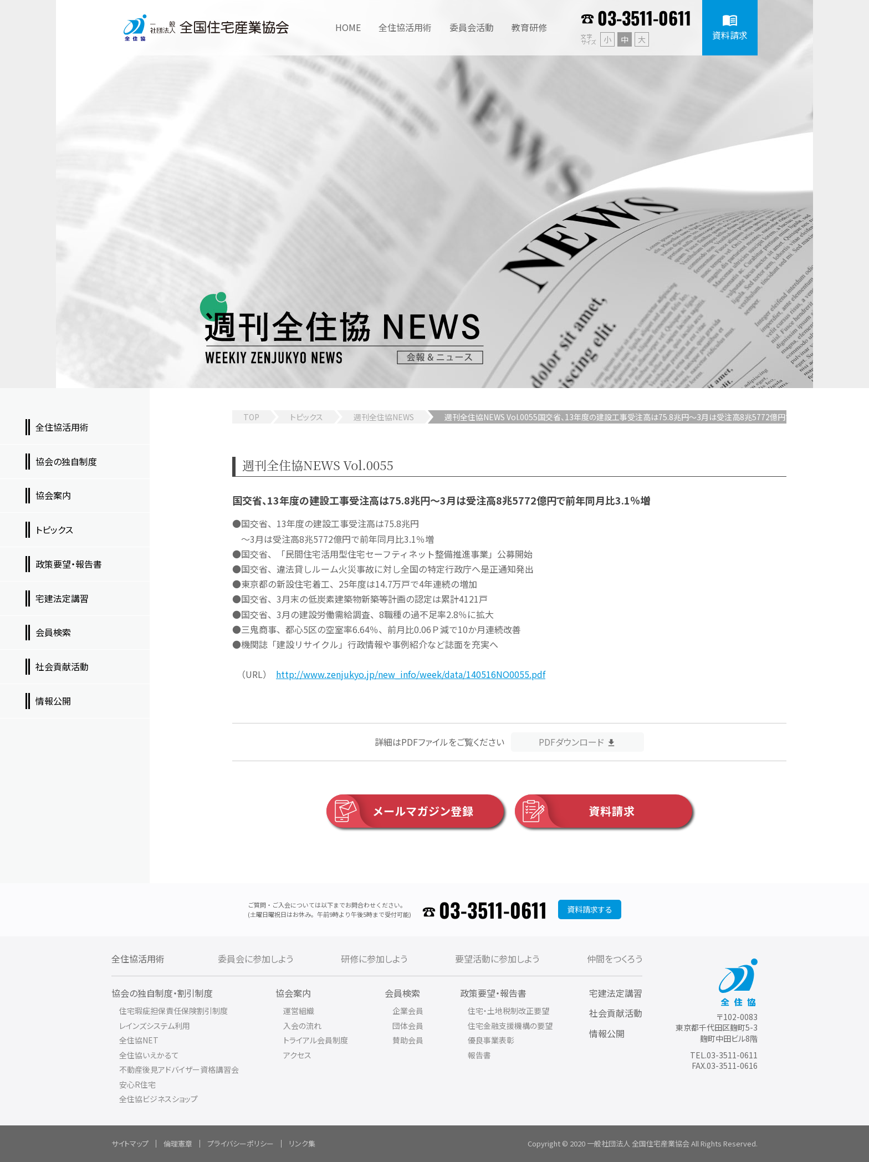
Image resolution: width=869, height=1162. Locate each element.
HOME (348, 27)
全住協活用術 (138, 958)
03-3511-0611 (644, 17)
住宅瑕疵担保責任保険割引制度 (173, 1010)
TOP (251, 416)
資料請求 (575, 811)
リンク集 (302, 1143)
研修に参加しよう (374, 958)
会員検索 (402, 993)
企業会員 (407, 1010)
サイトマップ (130, 1143)
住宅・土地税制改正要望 (508, 1010)
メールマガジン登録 (400, 811)
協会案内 (293, 993)
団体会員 (407, 1025)
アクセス (297, 1055)
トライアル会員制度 (315, 1040)
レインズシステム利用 (154, 1025)
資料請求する (589, 909)
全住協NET (139, 1040)
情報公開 (607, 1033)
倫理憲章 (177, 1143)
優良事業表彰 (491, 1040)
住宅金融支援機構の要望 (510, 1025)
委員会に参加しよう (255, 958)
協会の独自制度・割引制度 (162, 993)
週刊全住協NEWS (384, 416)
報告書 (479, 1055)
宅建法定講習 (615, 993)
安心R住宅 (137, 1084)
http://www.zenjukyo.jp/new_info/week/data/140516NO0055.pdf (410, 674)
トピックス (306, 416)
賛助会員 (407, 1040)
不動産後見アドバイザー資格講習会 (179, 1069)
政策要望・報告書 (493, 993)
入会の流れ (302, 1025)
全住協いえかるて (149, 1055)
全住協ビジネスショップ (158, 1098)
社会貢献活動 (615, 1013)
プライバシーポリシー (240, 1143)
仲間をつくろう (614, 958)
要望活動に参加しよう (497, 958)
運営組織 (298, 1010)
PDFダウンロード (571, 741)
